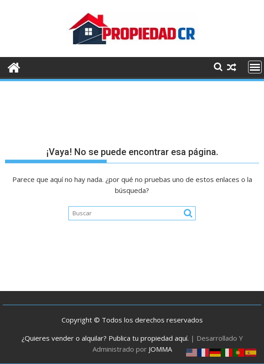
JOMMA (160, 349)
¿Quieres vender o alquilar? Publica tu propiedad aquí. (105, 338)
